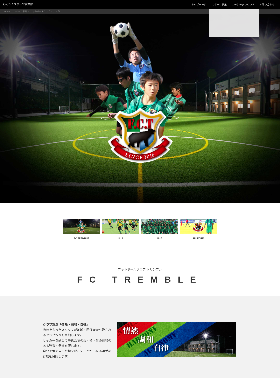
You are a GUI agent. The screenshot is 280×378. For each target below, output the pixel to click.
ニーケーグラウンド (243, 4)
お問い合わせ (267, 4)
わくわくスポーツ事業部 (18, 4)
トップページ (198, 4)
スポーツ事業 (219, 4)
